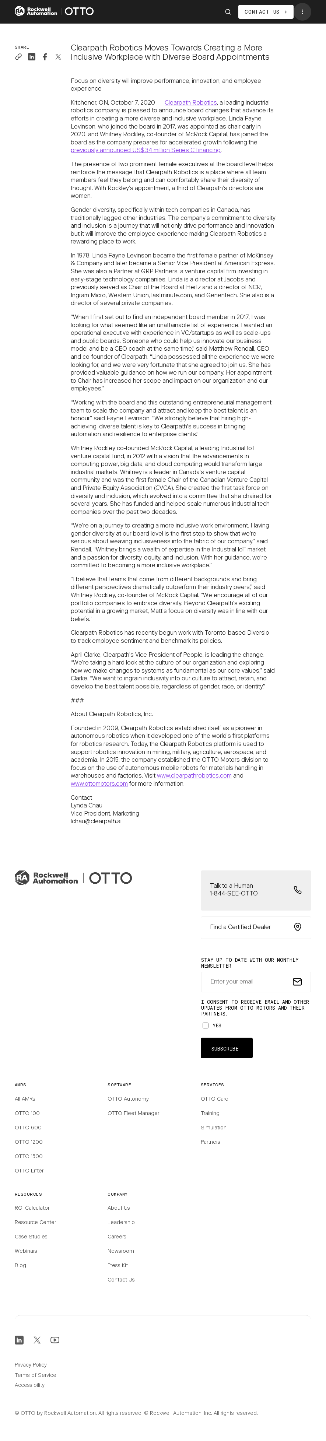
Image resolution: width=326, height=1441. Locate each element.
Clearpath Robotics (191, 103)
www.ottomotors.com (99, 784)
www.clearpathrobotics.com (194, 776)
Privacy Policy (31, 1365)
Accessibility (30, 1385)
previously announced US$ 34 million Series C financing (146, 151)
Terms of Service (35, 1375)
